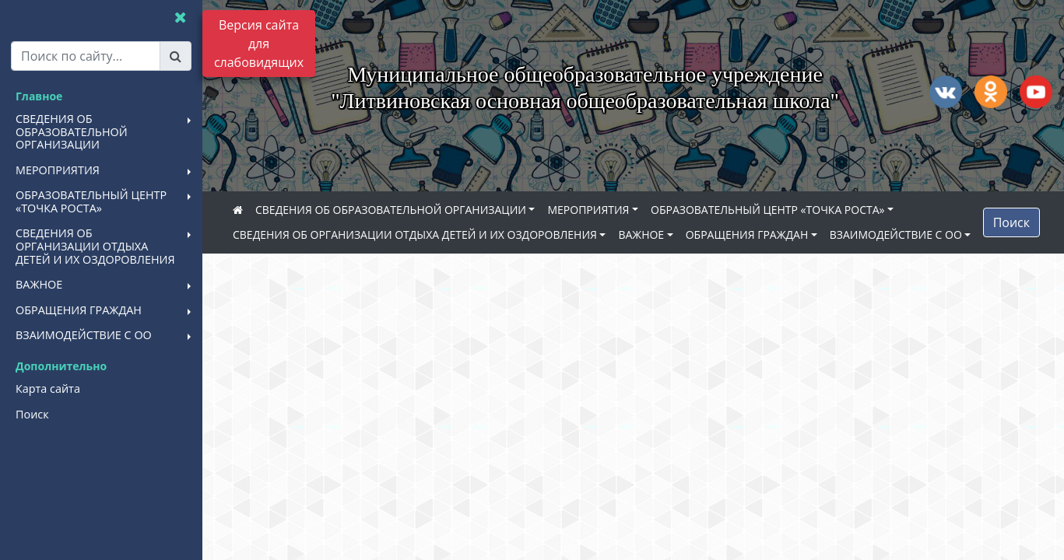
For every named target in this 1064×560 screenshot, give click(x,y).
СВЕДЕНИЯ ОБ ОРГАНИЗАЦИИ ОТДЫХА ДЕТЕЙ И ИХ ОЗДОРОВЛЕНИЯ (415, 234)
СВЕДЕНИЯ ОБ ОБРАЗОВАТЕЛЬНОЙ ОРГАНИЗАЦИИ (390, 209)
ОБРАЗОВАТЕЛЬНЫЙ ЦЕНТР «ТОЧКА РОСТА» (767, 209)
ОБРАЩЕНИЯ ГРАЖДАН (747, 234)
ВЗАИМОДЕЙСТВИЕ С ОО (896, 234)
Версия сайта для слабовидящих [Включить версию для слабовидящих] (259, 43)
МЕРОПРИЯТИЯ (588, 209)
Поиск (1011, 222)
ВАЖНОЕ (641, 234)
